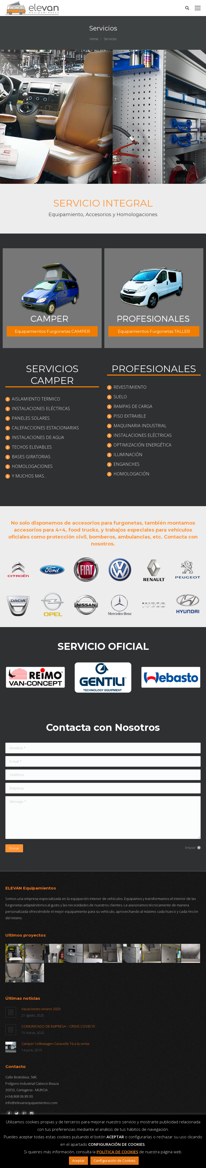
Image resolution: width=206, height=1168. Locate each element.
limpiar (190, 847)
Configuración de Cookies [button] (114, 1160)
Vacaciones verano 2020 (40, 1008)
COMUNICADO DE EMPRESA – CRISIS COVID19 (58, 1026)
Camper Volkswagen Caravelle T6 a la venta (55, 1043)
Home (94, 39)
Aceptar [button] (78, 1160)
